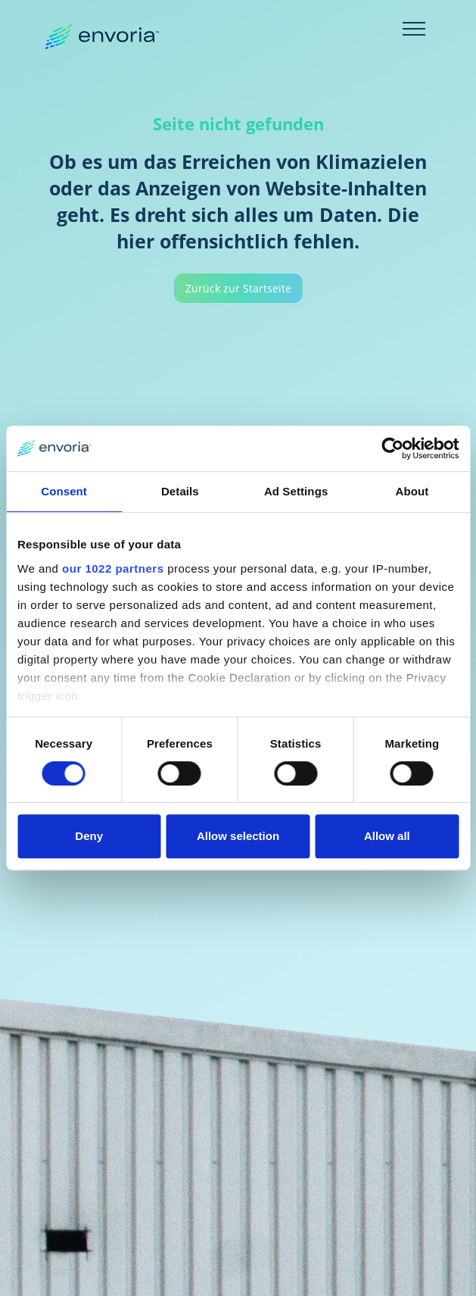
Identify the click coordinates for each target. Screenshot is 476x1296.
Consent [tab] (64, 491)
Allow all (387, 835)
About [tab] (411, 491)
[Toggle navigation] (414, 28)
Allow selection (238, 835)
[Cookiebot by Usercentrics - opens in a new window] (392, 448)
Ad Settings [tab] (296, 491)
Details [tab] (180, 491)
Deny (89, 835)
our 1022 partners (112, 568)
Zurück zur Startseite (238, 288)
